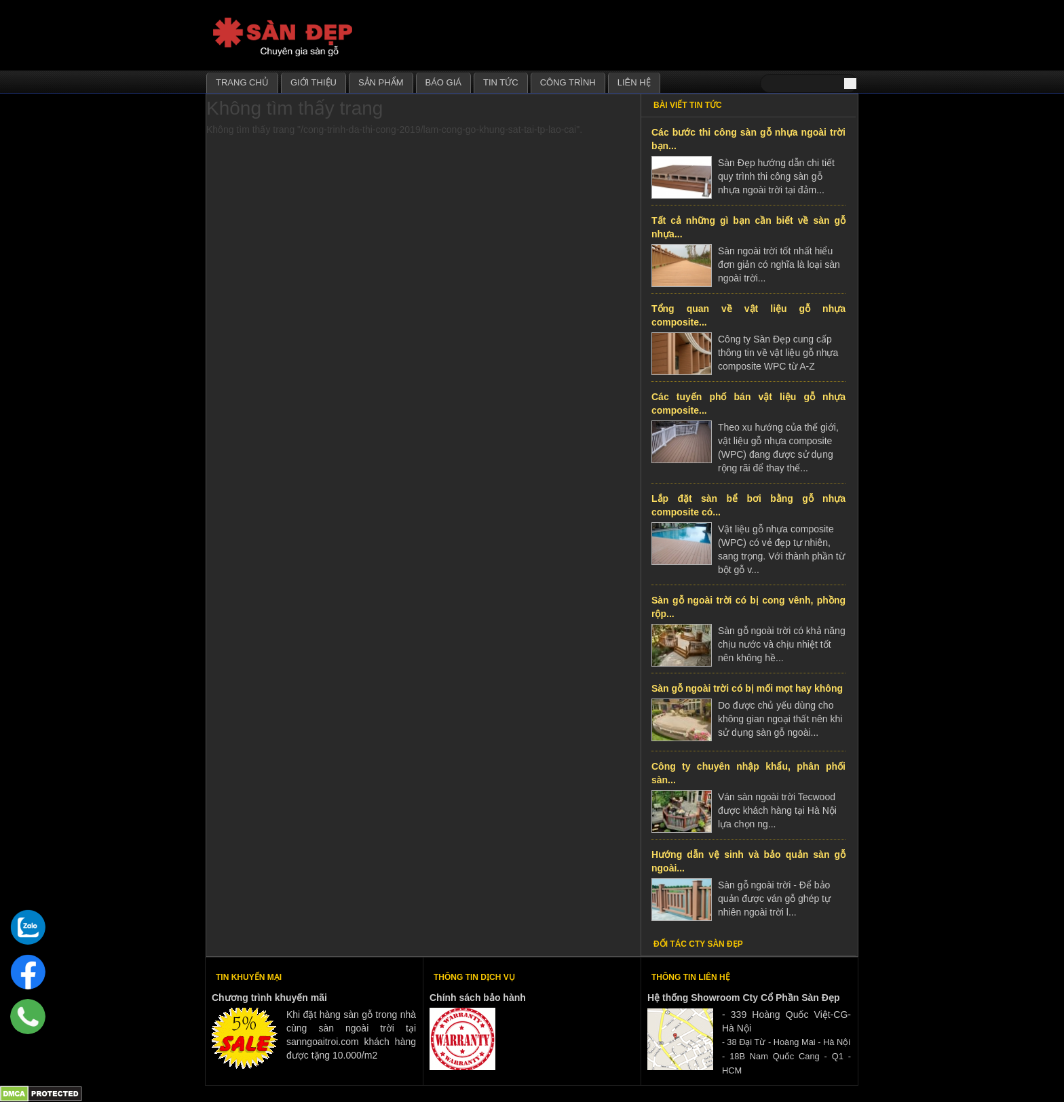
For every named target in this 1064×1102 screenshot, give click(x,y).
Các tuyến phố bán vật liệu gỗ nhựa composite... (748, 403)
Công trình (568, 82)
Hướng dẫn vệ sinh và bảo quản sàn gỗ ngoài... (748, 861)
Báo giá (443, 82)
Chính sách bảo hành (478, 997)
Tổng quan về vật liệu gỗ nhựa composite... (748, 315)
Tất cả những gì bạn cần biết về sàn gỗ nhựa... (748, 227)
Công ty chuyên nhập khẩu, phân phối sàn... (748, 773)
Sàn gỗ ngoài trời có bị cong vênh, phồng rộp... (748, 607)
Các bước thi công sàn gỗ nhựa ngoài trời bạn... (748, 139)
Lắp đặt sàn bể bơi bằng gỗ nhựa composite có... (748, 505)
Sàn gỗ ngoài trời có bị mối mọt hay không (747, 688)
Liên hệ (634, 82)
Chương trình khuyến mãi (269, 997)
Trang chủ (242, 82)
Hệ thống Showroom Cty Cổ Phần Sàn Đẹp (743, 997)
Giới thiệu (313, 82)
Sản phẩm (381, 82)
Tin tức (500, 82)
